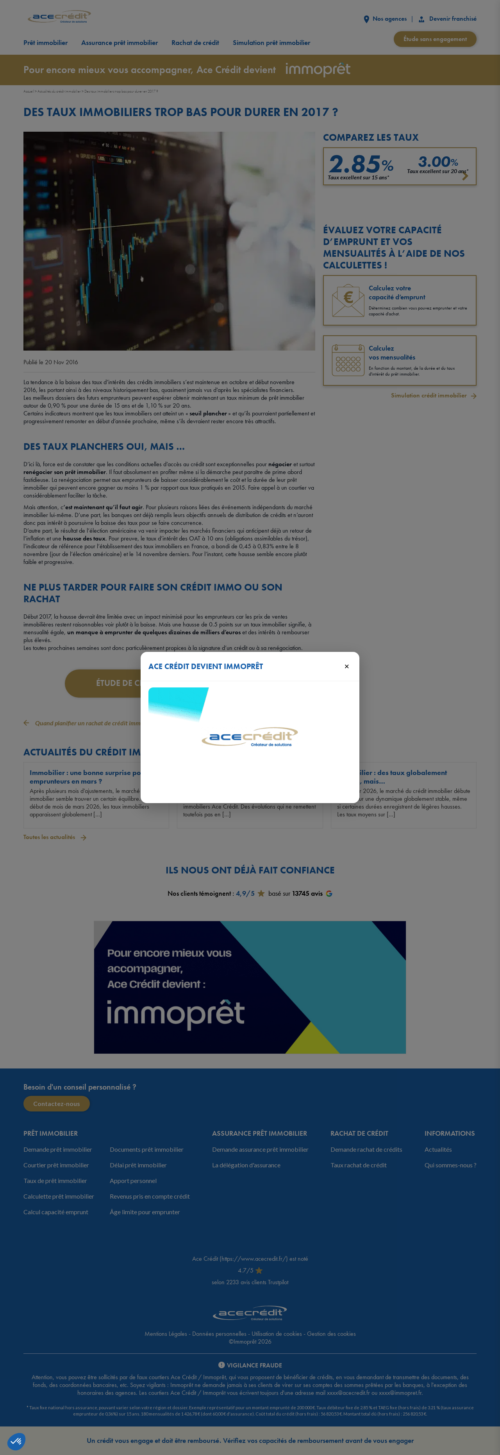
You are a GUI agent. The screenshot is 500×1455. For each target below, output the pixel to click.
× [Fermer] (346, 666)
